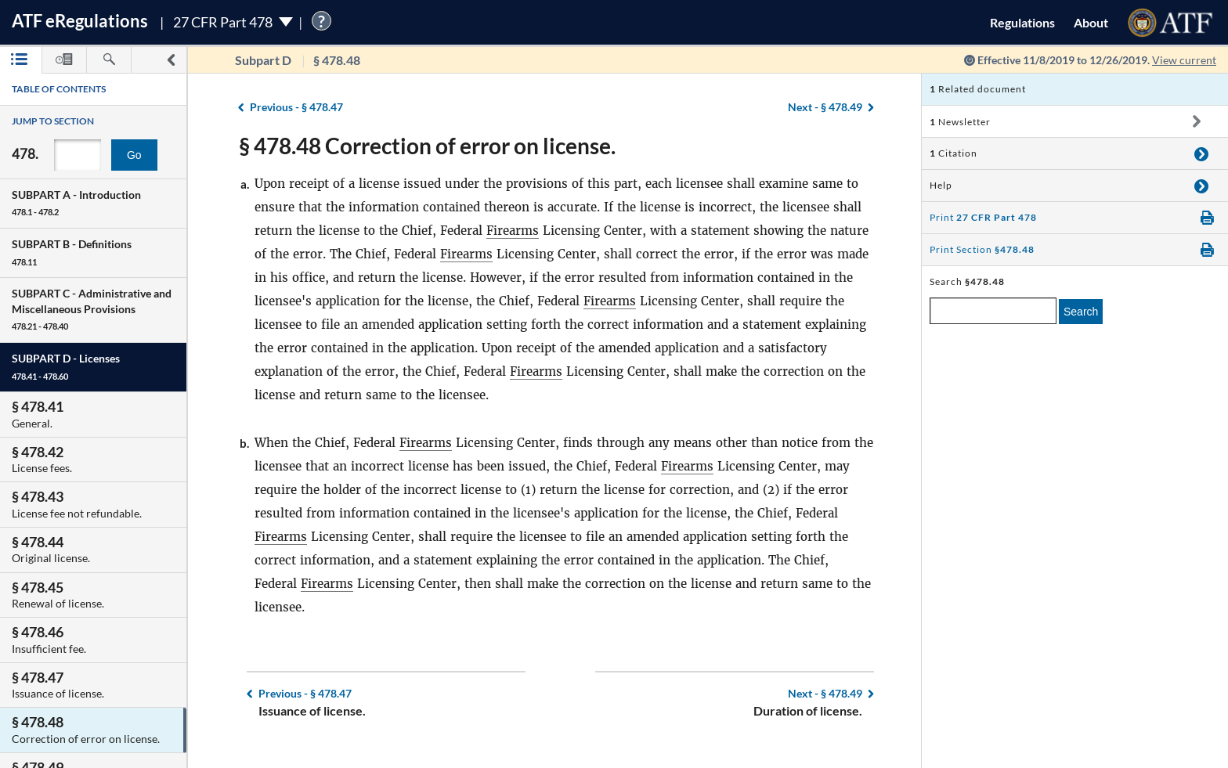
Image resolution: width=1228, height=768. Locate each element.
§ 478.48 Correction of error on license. (427, 145)
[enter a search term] (993, 310)
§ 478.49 (825, 107)
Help (941, 185)
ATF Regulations (80, 20)
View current (1184, 60)
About (1091, 22)
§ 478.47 (296, 107)
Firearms (512, 230)
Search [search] (1081, 311)
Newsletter (960, 122)
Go (134, 155)
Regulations (1022, 22)
